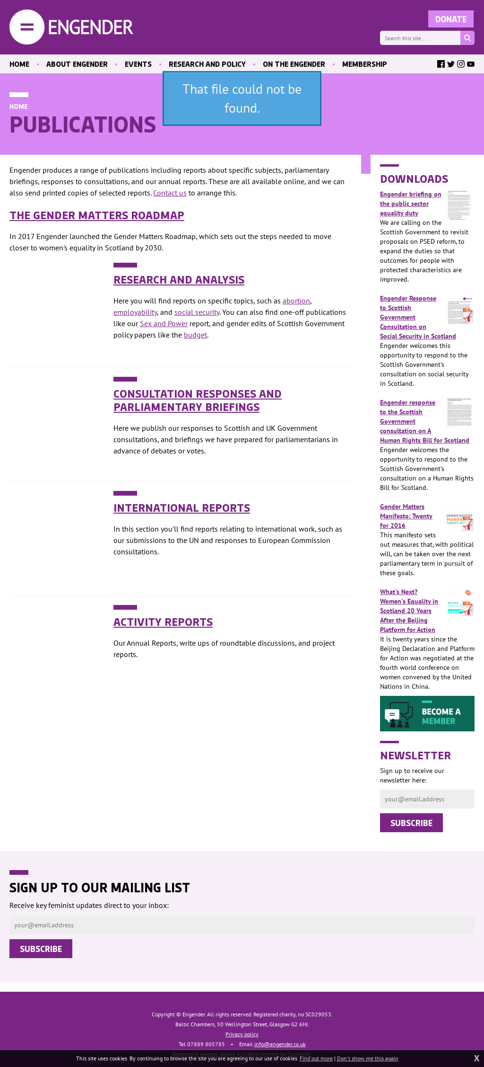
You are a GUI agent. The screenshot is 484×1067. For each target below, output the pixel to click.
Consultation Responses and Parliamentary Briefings (197, 399)
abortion (296, 300)
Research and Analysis (178, 278)
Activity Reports (163, 621)
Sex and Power (164, 323)
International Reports (181, 507)
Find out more (316, 1058)
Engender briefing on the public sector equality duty (427, 203)
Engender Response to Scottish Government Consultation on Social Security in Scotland (427, 316)
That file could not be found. (242, 98)
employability (135, 312)
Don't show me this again (367, 1058)
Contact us (170, 192)
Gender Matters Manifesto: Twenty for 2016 (427, 516)
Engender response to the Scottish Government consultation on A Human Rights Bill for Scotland (427, 421)
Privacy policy (242, 1034)
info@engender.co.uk (280, 1044)
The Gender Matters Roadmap (96, 214)
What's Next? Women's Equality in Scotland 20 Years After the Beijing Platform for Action (427, 610)
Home (18, 106)
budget (195, 334)
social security (196, 312)
